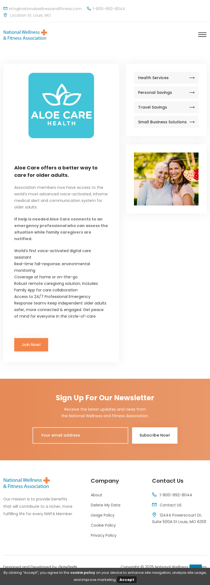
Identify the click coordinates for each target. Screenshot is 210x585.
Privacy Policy (103, 535)
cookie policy (82, 572)
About (96, 495)
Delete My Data (105, 505)
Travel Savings (166, 107)
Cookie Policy (103, 525)
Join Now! (31, 344)
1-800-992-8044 (176, 495)
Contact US (171, 505)
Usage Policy (103, 515)
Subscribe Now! (154, 435)
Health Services (166, 77)
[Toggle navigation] (202, 34)
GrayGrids (68, 567)
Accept (126, 579)
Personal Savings (166, 92)
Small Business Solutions (166, 122)
